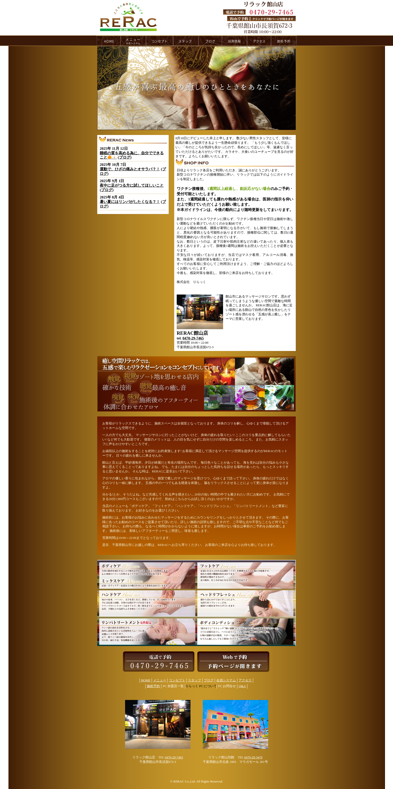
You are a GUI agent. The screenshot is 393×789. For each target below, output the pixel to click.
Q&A (242, 686)
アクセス (245, 680)
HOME (108, 41)
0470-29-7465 (193, 338)
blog (210, 41)
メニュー (159, 680)
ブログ (124, 157)
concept (159, 41)
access (259, 41)
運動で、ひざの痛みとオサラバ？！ (130, 169)
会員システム (226, 680)
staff (185, 41)
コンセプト (177, 680)
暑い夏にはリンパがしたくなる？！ (130, 202)
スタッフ (194, 680)
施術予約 (153, 686)
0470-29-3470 (253, 757)
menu (133, 41)
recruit (234, 41)
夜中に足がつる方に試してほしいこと (132, 185)
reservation (284, 41)
